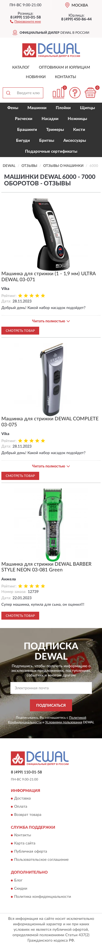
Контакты (65, 77)
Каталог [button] (21, 67)
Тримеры (55, 130)
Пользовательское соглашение (41, 860)
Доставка (22, 798)
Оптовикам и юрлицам (64, 67)
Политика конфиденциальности (42, 897)
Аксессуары (74, 141)
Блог (18, 880)
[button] (25, 21)
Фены (12, 108)
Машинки (37, 108)
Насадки (50, 119)
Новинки (36, 77)
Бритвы (46, 141)
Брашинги (27, 130)
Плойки (63, 108)
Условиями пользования (63, 722)
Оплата (20, 807)
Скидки (20, 888)
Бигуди (23, 141)
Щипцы (87, 108)
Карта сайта (24, 844)
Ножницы (77, 119)
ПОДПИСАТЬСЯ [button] (51, 706)
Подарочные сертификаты (51, 151)
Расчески (23, 119)
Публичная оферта (30, 852)
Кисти (79, 130)
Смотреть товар (20, 330)
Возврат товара (27, 815)
